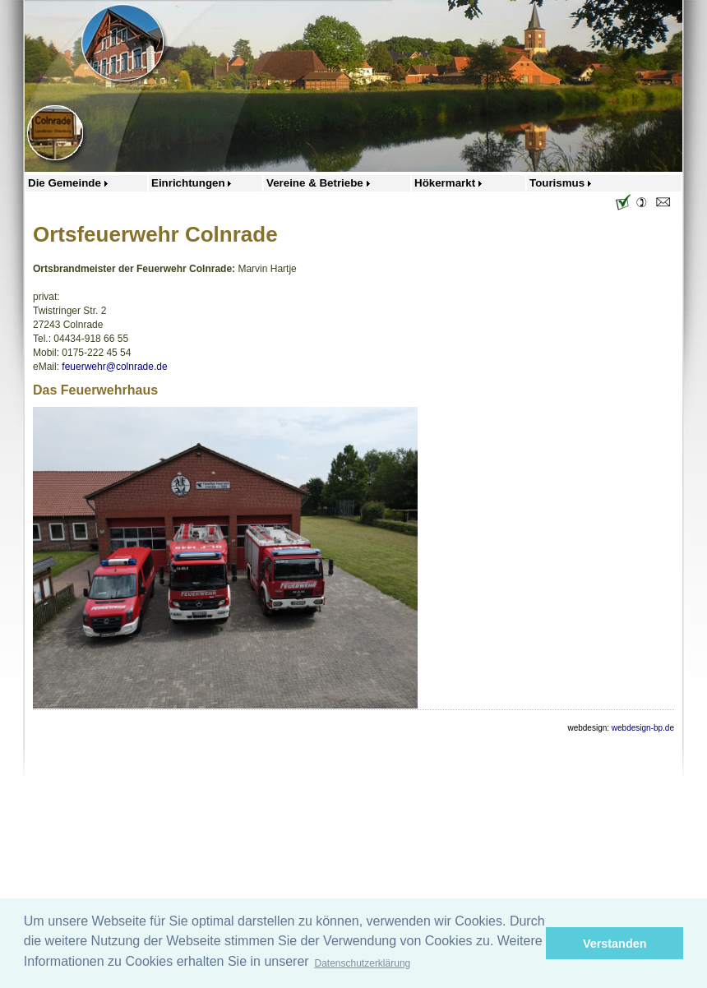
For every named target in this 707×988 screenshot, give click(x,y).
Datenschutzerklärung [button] (363, 963)
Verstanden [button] (615, 943)
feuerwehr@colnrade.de (114, 366)
